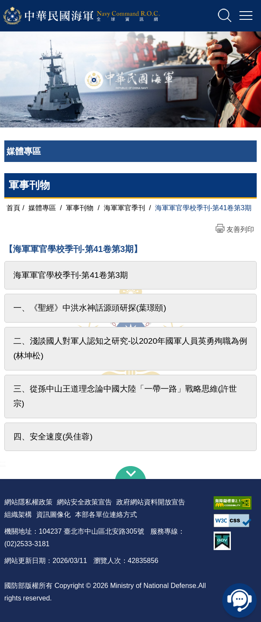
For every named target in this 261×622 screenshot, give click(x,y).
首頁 (13, 207)
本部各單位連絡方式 (106, 514)
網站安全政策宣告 (84, 502)
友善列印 (240, 229)
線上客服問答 (239, 600)
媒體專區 (42, 207)
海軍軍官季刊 (124, 207)
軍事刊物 (29, 185)
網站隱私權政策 (28, 502)
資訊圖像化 (53, 514)
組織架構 (18, 514)
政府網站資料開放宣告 (150, 502)
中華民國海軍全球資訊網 (93, 16)
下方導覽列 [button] (130, 472)
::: (3, 463)
